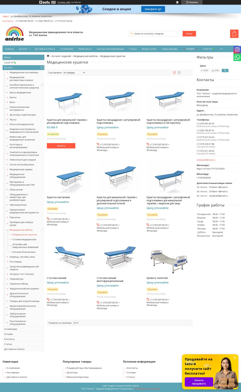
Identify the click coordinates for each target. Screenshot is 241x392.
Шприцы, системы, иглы (22, 256)
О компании (66, 48)
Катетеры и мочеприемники (18, 146)
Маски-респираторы (78, 376)
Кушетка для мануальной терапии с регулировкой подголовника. (67, 121)
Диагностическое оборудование (19, 295)
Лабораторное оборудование (18, 315)
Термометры (16, 278)
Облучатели (16, 189)
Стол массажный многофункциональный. (110, 279)
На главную (13, 372)
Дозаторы (72, 372)
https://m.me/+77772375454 (210, 168)
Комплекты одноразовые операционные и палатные (24, 153)
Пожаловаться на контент (147, 388)
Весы (12, 102)
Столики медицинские (24, 239)
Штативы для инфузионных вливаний (25, 246)
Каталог (23, 48)
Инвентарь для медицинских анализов (22, 138)
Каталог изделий (61, 56)
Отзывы (8, 333)
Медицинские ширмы (21, 169)
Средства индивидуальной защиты (24, 268)
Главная (9, 48)
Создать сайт (63, 2)
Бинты (13, 97)
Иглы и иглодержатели (22, 124)
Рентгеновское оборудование (18, 322)
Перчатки (15, 217)
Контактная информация (110, 48)
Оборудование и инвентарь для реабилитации (19, 197)
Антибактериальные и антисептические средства (24, 86)
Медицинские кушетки (25, 234)
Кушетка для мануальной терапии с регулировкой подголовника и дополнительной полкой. (117, 200)
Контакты (9, 339)
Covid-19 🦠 (209, 48)
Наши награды (170, 48)
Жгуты (13, 119)
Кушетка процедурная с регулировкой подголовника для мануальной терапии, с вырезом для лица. (168, 200)
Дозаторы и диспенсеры (23, 114)
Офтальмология (18, 204)
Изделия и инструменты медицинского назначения (24, 130)
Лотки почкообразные (22, 164)
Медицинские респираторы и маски (21, 79)
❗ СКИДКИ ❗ (190, 48)
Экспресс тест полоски (22, 273)
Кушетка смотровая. (58, 197)
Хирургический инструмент (24, 288)
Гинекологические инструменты (19, 108)
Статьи (133, 48)
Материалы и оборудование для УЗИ (22, 183)
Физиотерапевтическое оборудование (23, 307)
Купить (61, 145)
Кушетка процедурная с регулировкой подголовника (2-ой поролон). (168, 121)
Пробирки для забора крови (21, 224)
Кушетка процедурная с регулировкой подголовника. (118, 121)
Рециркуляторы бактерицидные (84, 367)
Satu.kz (135, 385)
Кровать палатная (157, 277)
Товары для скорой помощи (24, 301)
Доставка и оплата (45, 48)
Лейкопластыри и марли (23, 159)
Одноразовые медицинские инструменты (24, 211)
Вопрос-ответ (149, 48)
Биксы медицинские (20, 92)
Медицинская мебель (21, 229)
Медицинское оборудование (18, 176)
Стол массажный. (57, 277)
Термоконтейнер (19, 283)
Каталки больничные (24, 252)
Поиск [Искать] (189, 33)
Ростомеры (16, 261)
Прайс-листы (85, 48)
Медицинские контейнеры (24, 72)
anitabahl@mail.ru (206, 159)
